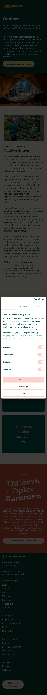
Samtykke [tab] (8, 306)
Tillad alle (23, 380)
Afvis (23, 394)
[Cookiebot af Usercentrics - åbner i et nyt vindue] (33, 299)
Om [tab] (38, 306)
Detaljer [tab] (23, 306)
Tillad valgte (23, 387)
